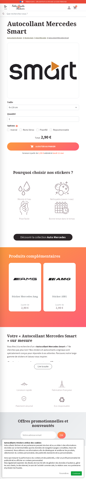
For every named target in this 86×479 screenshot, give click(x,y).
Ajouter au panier (43, 146)
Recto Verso (28, 129)
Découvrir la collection (43, 237)
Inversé (13, 129)
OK (61, 435)
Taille (10, 102)
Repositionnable (61, 129)
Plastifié (44, 129)
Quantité (11, 114)
